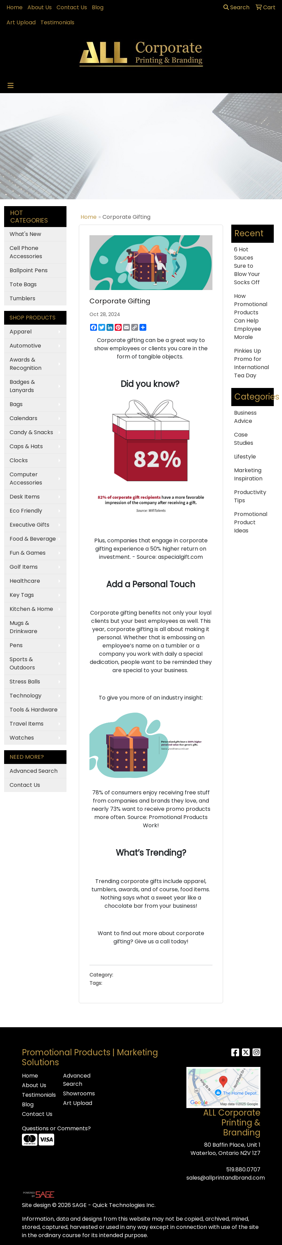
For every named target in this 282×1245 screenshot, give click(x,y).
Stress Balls (25, 682)
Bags (16, 404)
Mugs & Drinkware (23, 627)
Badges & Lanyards (22, 386)
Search (236, 7)
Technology (25, 696)
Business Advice (245, 417)
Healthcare (25, 581)
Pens (16, 645)
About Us (39, 7)
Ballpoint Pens (29, 270)
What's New (25, 234)
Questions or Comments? (56, 1128)
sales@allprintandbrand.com (225, 1178)
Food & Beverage (33, 539)
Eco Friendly (26, 511)
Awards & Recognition (25, 364)
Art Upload (21, 22)
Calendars (23, 418)
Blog (97, 7)
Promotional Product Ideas (250, 522)
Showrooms (79, 1093)
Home (15, 7)
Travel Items (27, 724)
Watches (22, 738)
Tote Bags (23, 284)
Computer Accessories (26, 478)
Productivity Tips (250, 496)
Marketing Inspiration (248, 474)
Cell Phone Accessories (26, 252)
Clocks (19, 460)
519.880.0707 (243, 1169)
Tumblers (22, 298)
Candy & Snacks (31, 432)
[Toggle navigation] (10, 85)
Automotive (25, 346)
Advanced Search (34, 771)
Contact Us (72, 7)
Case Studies (243, 439)
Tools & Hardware (34, 710)
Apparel (21, 332)
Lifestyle (245, 457)
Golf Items (24, 567)
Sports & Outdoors (22, 663)
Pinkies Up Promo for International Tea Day (251, 363)
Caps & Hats (26, 446)
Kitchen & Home (31, 609)
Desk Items (25, 497)
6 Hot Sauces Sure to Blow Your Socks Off (247, 266)
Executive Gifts (29, 525)
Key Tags (22, 595)
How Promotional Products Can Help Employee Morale (250, 316)
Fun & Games (28, 553)
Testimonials (57, 22)
